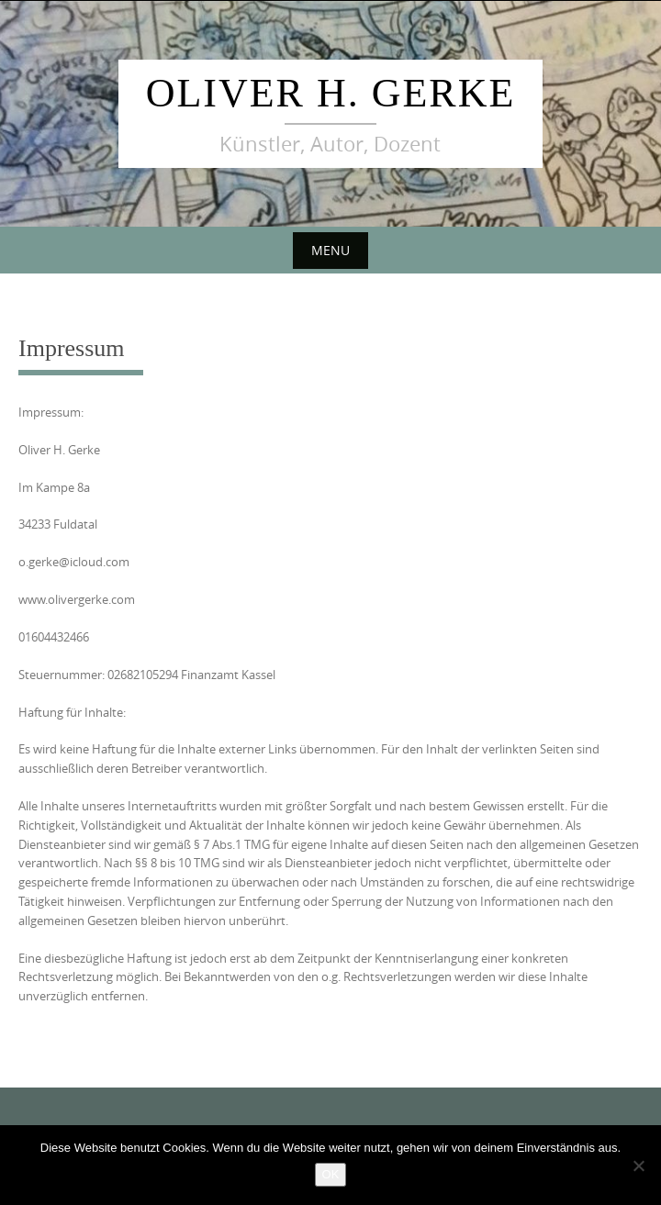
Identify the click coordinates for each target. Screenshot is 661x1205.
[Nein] (638, 1165)
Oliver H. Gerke (331, 93)
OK (331, 1174)
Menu (330, 250)
